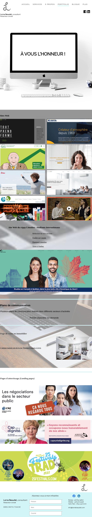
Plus (85, 4)
